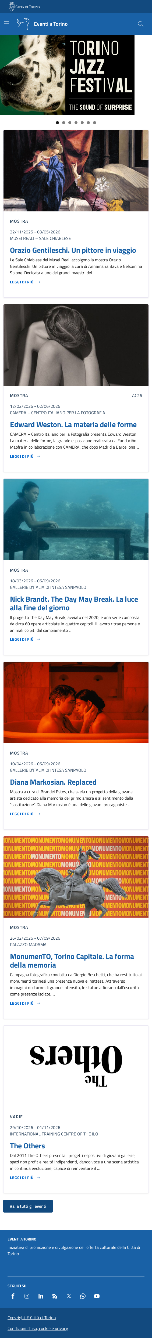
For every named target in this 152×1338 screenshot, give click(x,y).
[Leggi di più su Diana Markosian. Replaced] (25, 814)
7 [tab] (94, 122)
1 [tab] (57, 122)
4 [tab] (76, 122)
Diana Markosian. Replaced (53, 782)
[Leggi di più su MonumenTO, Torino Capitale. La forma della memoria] (25, 1003)
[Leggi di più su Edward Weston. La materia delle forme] (25, 456)
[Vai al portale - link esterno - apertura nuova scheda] (24, 7)
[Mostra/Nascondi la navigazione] (6, 23)
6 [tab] (88, 122)
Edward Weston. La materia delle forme (73, 424)
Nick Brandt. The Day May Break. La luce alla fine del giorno (74, 603)
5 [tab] (82, 122)
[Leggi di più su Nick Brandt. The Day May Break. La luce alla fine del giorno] (25, 639)
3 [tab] (69, 122)
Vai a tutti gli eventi (28, 1206)
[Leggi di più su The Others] (25, 1177)
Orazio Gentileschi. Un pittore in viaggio (73, 250)
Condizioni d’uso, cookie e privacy (38, 1328)
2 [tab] (63, 122)
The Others (27, 1145)
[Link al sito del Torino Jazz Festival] (67, 75)
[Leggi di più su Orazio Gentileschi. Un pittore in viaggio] (25, 282)
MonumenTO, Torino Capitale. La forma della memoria (72, 960)
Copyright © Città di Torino (32, 1317)
